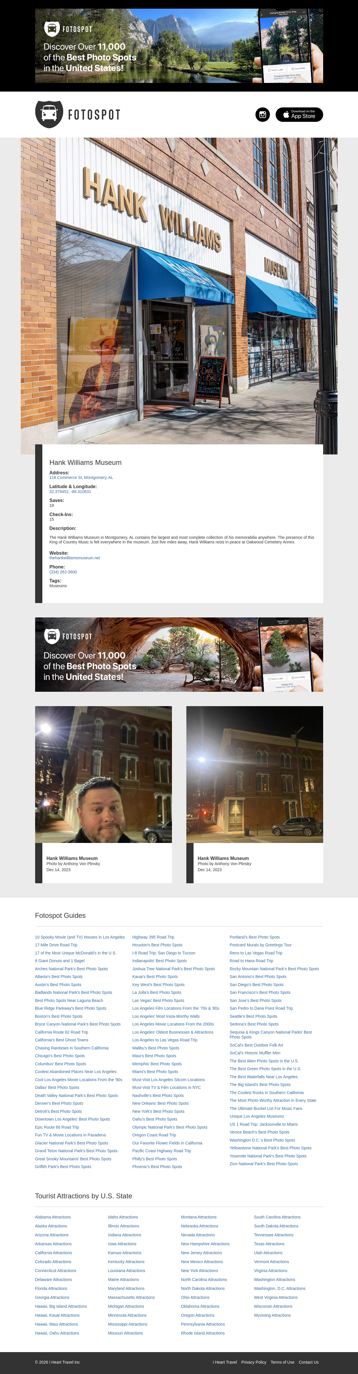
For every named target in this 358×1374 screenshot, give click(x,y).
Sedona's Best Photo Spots (254, 1024)
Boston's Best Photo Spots (59, 1016)
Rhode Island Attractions (203, 1333)
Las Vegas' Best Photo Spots (158, 1000)
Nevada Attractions (198, 1235)
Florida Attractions (51, 1288)
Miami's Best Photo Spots (155, 1071)
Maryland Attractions (126, 1288)
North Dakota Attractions (203, 1288)
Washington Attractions (274, 1279)
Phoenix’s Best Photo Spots (157, 1166)
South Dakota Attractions (276, 1226)
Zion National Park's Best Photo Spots (264, 1163)
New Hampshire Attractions (205, 1244)
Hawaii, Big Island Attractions (61, 1306)
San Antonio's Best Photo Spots (258, 976)
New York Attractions (199, 1270)
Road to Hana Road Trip (251, 960)
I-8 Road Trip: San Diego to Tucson (164, 953)
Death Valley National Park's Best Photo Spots (76, 1095)
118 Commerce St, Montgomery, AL (81, 477)
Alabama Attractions (53, 1217)
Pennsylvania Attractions (203, 1324)
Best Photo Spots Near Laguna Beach (69, 1000)
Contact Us (309, 1362)
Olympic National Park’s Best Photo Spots (169, 1127)
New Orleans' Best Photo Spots (160, 1103)
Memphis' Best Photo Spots (157, 1064)
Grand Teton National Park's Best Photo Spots (76, 1151)
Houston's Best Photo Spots (157, 945)
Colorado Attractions (53, 1261)
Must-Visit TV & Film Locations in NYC (166, 1087)
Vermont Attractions (271, 1261)
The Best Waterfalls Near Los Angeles (264, 1076)
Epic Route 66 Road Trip (57, 1127)
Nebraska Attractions (199, 1226)
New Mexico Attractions (202, 1261)
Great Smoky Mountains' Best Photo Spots (73, 1159)
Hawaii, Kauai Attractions (57, 1315)
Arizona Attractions (52, 1235)
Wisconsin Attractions (273, 1306)
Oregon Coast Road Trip (154, 1135)
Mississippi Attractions (127, 1324)
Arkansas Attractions (53, 1244)
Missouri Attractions (125, 1333)
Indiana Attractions (124, 1235)
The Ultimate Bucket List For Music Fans (266, 1108)
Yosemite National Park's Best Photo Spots (268, 1156)
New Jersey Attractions (201, 1252)
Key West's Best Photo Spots (158, 984)
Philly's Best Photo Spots (154, 1159)
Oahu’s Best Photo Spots (154, 1119)
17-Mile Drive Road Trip (56, 945)
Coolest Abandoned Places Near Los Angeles (76, 1071)
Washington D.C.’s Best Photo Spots (262, 1140)
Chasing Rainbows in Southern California (72, 1048)
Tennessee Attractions (273, 1235)
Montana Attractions (199, 1217)
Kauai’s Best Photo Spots (155, 976)
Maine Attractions (123, 1279)
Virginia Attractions (270, 1270)
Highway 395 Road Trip (153, 937)
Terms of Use (282, 1362)
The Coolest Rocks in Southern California (267, 1092)
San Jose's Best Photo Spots (256, 1000)
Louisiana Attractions (126, 1270)
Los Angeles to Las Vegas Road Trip (165, 1040)
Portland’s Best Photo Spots (255, 937)
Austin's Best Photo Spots (58, 984)
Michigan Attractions (126, 1306)
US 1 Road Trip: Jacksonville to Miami (264, 1124)
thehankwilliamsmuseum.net (75, 558)
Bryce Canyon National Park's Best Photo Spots (78, 1024)
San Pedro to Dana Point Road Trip (261, 1008)
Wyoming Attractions (272, 1315)
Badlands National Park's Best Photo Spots (73, 992)
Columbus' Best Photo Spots (60, 1064)
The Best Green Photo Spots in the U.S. (265, 1068)
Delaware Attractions (53, 1279)
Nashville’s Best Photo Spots (158, 1095)
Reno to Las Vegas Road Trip (256, 953)
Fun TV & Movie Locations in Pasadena (70, 1135)
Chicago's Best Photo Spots (60, 1055)
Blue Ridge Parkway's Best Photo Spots (71, 1008)
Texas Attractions (269, 1244)
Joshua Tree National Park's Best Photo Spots (173, 968)
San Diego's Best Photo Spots (257, 984)
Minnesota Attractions (127, 1315)
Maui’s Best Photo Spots (154, 1055)
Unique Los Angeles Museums (257, 1116)
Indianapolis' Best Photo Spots (159, 960)
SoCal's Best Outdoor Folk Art (256, 1045)
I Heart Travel (225, 1362)
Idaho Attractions (123, 1217)
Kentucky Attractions (126, 1261)
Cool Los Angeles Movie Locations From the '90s (78, 1079)
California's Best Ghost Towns (61, 1040)
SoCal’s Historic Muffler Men (255, 1053)
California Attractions (53, 1252)
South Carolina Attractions (277, 1217)
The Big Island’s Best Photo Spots (260, 1084)
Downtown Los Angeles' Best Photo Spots (72, 1119)
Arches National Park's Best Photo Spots (71, 968)
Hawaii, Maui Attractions (56, 1324)
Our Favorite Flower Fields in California (167, 1143)
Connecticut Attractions (55, 1270)
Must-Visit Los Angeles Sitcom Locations (168, 1079)
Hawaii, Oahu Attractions (57, 1333)
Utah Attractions (268, 1252)
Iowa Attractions (122, 1244)
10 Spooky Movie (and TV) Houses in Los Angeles (80, 937)
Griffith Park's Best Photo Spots (63, 1166)
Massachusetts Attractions (131, 1297)
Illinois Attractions (123, 1226)
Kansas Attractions (124, 1252)
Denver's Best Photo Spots (59, 1103)
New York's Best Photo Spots (158, 1111)
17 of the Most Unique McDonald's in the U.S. (76, 953)
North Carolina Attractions (204, 1279)
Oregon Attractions (198, 1315)
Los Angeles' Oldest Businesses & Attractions (172, 1032)
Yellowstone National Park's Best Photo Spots (271, 1148)
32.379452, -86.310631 (70, 491)
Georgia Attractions (52, 1297)
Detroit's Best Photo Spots (58, 1111)
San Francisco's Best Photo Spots (260, 992)
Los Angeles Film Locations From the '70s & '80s (175, 1008)
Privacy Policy (253, 1362)
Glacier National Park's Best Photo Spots (71, 1143)
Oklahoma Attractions (200, 1306)
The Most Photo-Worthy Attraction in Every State (273, 1100)
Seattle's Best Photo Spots (253, 1016)
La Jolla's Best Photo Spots (156, 992)
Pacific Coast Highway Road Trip (161, 1151)
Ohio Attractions (195, 1297)
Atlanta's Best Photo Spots (59, 976)
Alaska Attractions (51, 1226)
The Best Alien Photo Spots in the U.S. (264, 1061)
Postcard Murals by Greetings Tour (261, 945)
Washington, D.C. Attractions (279, 1288)
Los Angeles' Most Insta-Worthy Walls (166, 1016)
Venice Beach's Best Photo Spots (259, 1132)
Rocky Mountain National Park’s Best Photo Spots (274, 968)
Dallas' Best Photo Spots (57, 1087)
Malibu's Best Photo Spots (155, 1048)
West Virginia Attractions (276, 1297)
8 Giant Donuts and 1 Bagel (60, 960)
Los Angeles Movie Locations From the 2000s (173, 1024)
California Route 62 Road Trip (61, 1032)
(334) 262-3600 (63, 572)
